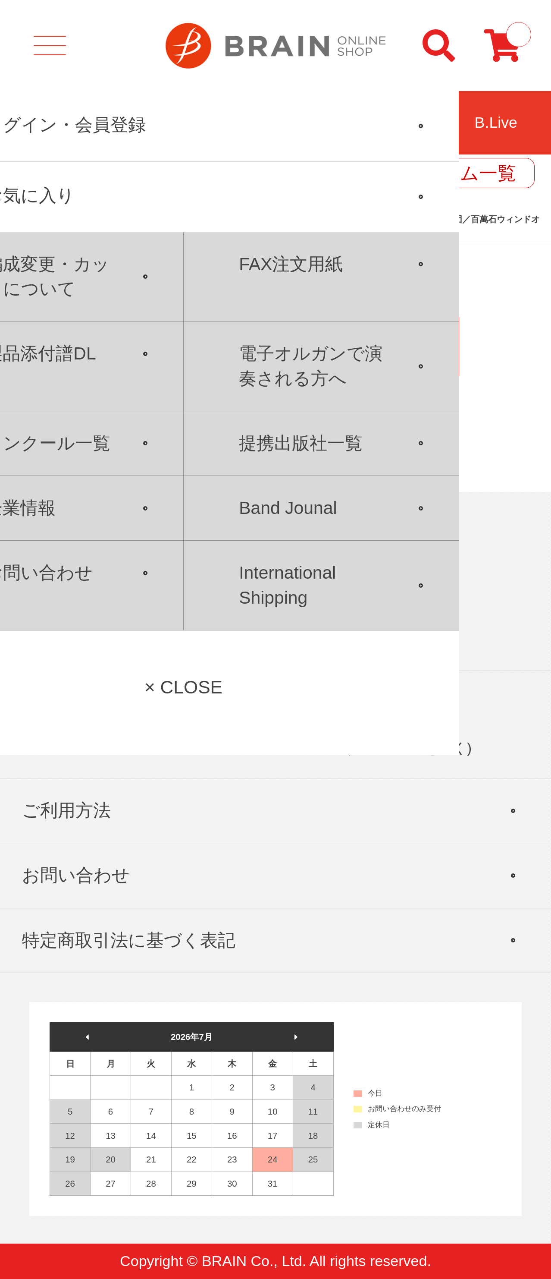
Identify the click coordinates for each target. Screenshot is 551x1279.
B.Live (496, 122)
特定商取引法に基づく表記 (128, 940)
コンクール (171, 122)
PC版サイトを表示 (275, 346)
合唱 (277, 122)
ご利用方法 (66, 810)
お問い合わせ (76, 875)
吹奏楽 (57, 122)
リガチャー (383, 122)
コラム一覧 (469, 173)
